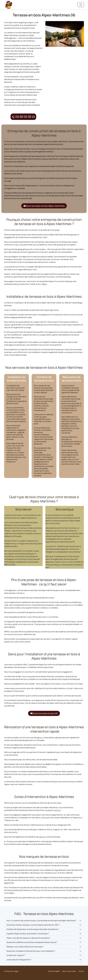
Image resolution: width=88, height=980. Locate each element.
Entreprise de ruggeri (11, 971)
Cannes (57, 810)
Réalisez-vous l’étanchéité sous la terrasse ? (25, 946)
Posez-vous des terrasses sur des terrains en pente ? (28, 938)
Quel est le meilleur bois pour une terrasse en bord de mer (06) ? (33, 925)
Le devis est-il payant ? (15, 955)
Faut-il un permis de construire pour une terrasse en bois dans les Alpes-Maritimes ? (41, 920)
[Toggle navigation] (80, 5)
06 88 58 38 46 (23, 117)
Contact (81, 971)
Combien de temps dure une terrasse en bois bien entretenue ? (32, 929)
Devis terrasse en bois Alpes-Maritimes (44, 205)
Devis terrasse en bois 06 (44, 713)
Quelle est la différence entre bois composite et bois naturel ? (31, 942)
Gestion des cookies (69, 971)
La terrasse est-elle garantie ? (18, 959)
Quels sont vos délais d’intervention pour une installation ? (30, 951)
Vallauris (42, 837)
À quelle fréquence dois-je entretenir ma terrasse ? (27, 933)
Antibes (48, 810)
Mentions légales (54, 971)
